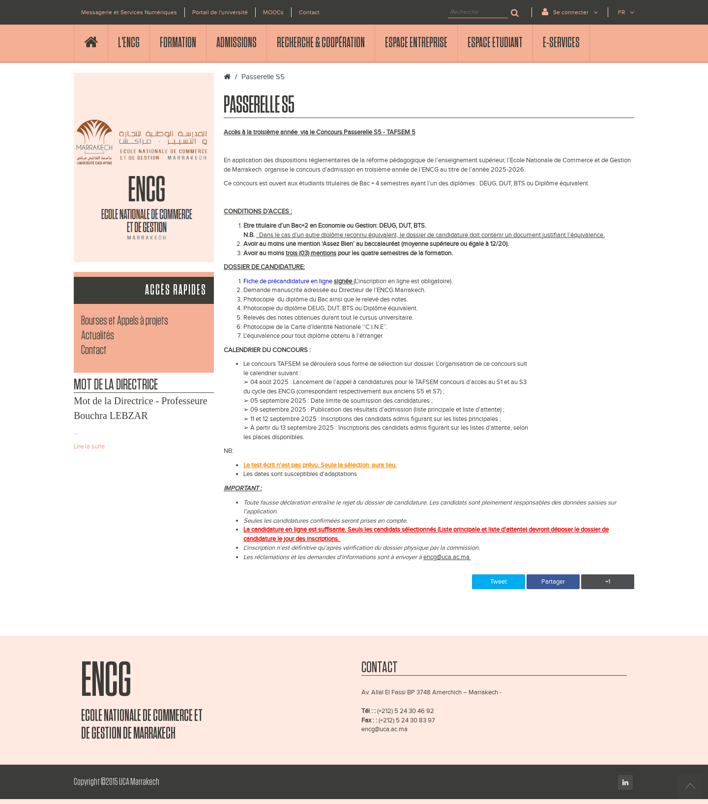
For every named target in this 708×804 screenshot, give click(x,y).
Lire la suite (89, 446)
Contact (309, 12)
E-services (561, 42)
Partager (553, 582)
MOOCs (273, 12)
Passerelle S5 (263, 77)
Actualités (97, 335)
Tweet (498, 582)
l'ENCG (129, 42)
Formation (178, 42)
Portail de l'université (220, 12)
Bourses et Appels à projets (124, 321)
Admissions (236, 42)
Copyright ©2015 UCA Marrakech (116, 782)
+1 (607, 582)
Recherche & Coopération (321, 42)
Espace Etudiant (495, 42)
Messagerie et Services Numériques (129, 12)
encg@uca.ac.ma (384, 729)
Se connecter (570, 11)
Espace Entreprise (416, 42)
